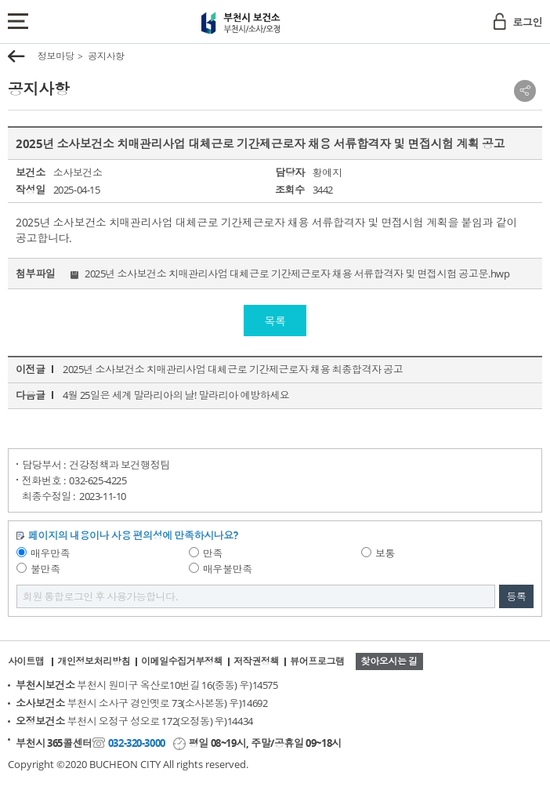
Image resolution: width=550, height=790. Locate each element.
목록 (274, 320)
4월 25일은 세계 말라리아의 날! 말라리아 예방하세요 (176, 395)
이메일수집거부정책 (182, 661)
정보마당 (56, 56)
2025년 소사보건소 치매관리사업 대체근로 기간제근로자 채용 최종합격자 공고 (233, 369)
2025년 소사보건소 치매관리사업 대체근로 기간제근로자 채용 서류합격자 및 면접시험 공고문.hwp (297, 273)
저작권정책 (256, 661)
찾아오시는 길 (389, 661)
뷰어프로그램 (317, 661)
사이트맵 (26, 661)
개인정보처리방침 (93, 661)
